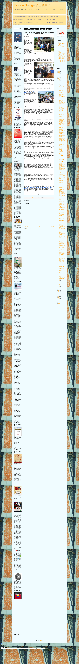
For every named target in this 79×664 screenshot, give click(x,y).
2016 (59, 290)
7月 (59, 85)
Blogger (41, 640)
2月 (59, 285)
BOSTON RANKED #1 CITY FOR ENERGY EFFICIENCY (62, 117)
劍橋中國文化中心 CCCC (61, 53)
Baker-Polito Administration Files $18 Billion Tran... (62, 127)
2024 (59, 72)
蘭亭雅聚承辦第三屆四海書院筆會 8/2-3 (62, 165)
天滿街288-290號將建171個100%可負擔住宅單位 (62, 178)
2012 (59, 295)
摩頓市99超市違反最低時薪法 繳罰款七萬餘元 (61, 199)
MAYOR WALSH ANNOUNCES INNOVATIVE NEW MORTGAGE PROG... (61, 152)
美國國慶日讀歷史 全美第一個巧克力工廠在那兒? (61, 241)
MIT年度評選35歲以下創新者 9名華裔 (62, 247)
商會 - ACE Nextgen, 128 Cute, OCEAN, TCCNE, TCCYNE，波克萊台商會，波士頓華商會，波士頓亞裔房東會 (27, 19)
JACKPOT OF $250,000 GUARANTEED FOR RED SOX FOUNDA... (62, 148)
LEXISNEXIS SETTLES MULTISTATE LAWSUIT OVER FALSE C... (61, 269)
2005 (59, 303)
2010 (59, 297)
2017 (59, 289)
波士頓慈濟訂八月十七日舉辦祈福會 (62, 180)
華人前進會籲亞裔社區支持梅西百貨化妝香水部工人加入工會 (62, 169)
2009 (59, 298)
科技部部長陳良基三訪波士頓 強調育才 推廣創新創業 (62, 136)
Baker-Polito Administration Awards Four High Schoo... (61, 159)
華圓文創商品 (60, 65)
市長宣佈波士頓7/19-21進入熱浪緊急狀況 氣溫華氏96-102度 (61, 144)
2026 (59, 70)
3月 (59, 284)
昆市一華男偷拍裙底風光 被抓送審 (62, 122)
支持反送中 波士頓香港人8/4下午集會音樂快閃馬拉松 (62, 87)
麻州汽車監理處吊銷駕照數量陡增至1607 (62, 194)
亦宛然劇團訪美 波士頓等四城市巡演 (61, 192)
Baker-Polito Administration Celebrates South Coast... (61, 266)
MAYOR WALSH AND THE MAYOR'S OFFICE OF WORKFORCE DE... (61, 155)
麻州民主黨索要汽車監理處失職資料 (62, 129)
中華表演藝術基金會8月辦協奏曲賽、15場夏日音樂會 (61, 133)
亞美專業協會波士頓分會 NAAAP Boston (61, 55)
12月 (59, 79)
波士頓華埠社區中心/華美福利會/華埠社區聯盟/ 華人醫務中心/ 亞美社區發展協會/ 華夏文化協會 (26, 16)
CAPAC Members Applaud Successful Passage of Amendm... (62, 162)
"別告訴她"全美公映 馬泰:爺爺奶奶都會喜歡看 (62, 190)
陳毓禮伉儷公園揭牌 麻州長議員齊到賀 (61, 209)
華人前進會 (59, 52)
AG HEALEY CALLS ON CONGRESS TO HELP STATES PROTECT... (61, 100)
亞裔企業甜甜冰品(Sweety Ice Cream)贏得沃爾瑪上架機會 (62, 204)
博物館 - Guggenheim (52, 19)
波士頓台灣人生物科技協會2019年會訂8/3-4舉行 (62, 229)
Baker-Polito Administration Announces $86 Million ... (61, 212)
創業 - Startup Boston (45, 19)
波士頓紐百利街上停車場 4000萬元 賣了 (62, 245)
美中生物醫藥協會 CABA (61, 60)
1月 (59, 286)
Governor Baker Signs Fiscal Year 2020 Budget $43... (62, 97)
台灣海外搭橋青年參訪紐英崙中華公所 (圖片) (62, 106)
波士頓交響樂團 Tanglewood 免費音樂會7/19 (62, 226)
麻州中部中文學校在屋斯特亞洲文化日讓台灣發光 (62, 278)
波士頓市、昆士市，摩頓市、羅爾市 (18, 22)
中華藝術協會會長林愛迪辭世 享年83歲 (62, 187)
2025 (59, 71)
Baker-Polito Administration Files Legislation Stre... (62, 207)
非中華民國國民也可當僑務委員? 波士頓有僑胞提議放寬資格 (62, 139)
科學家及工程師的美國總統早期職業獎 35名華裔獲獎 (62, 196)
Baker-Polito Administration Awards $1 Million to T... (62, 174)
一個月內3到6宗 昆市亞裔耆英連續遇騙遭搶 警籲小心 (61, 120)
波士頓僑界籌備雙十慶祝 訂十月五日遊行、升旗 (62, 103)
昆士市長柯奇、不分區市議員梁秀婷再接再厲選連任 (62, 237)
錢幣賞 (59, 66)
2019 (59, 78)
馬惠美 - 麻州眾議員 (61, 22)
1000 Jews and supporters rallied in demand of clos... (62, 253)
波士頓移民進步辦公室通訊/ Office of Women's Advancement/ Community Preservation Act (36, 22)
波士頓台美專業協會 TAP (61, 56)
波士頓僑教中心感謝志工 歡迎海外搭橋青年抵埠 (62, 124)
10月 (59, 81)
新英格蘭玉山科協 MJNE (61, 57)
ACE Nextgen (60, 45)
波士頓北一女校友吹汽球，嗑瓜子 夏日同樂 (62, 141)
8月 (59, 84)
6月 (59, 280)
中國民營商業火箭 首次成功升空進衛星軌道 (61, 111)
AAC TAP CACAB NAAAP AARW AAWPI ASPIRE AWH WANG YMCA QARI (49, 16)
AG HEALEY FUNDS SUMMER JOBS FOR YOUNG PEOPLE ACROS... (61, 220)
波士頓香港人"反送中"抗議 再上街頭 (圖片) (61, 250)
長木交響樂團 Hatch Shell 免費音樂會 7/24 (61, 224)
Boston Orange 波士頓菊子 (32, 5)
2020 (59, 77)
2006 (59, 302)
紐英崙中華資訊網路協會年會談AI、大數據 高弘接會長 (62, 234)
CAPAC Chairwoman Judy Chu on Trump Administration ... (62, 255)
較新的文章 (26, 226)
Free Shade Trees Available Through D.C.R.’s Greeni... (61, 201)
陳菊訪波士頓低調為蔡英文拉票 (62, 185)
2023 (59, 73)
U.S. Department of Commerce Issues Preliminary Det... (61, 218)
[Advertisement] (17, 616)
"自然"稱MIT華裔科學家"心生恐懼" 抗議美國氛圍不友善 (61, 261)
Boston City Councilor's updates (53, 22)
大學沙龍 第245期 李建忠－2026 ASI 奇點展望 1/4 (19, 24)
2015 (59, 291)
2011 (58, 296)
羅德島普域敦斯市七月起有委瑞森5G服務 (62, 263)
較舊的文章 (52, 226)
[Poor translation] (5, 647)
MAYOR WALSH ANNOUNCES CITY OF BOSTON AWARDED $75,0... (62, 90)
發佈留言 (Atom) (28, 228)
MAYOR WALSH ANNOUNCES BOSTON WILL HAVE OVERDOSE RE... (61, 94)
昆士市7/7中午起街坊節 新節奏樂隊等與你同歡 (61, 232)
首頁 (39, 226)
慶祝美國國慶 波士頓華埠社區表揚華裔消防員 (61, 243)
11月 (59, 80)
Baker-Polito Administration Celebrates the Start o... (61, 182)
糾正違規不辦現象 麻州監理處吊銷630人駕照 (62, 276)
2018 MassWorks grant (29, 118)
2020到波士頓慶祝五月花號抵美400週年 (61, 215)
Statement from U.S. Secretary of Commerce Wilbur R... (61, 114)
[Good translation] (2, 647)
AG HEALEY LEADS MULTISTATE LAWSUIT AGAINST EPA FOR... (61, 272)
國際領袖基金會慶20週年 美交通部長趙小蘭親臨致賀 (61, 108)
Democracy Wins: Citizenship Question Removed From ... (62, 258)
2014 (59, 292)
